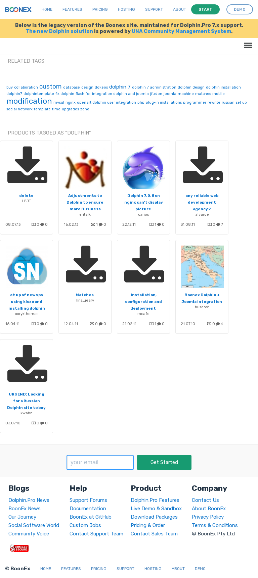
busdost (202, 307)
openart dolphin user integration (106, 102)
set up (241, 102)
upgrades (70, 109)
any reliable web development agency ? (201, 202)
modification (29, 101)
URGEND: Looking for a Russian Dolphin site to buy (26, 401)
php (140, 102)
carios (143, 214)
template (42, 109)
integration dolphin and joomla (120, 94)
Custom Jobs (85, 525)
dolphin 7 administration (154, 87)
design (87, 87)
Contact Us (205, 500)
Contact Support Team (96, 534)
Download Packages (154, 517)
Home (47, 9)
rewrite (214, 102)
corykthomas (26, 313)
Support (154, 9)
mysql (58, 102)
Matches (85, 295)
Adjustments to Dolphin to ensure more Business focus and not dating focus (85, 209)
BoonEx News (24, 509)
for (88, 94)
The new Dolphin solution (59, 31)
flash (80, 94)
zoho (84, 109)
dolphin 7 (120, 87)
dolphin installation (223, 87)
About (179, 9)
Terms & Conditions (215, 525)
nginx (71, 102)
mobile (218, 94)
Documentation (88, 509)
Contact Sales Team (154, 534)
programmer (194, 102)
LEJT (26, 201)
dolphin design (191, 87)
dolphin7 (14, 94)
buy (9, 87)
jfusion (156, 94)
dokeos (101, 87)
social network (19, 109)
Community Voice (28, 534)
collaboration (26, 87)
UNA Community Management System (181, 31)
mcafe (143, 313)
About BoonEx (209, 509)
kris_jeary (85, 300)
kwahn (26, 413)
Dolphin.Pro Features (155, 500)
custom (50, 86)
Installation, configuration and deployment (143, 302)
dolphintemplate (39, 94)
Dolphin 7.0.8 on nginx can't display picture (143, 202)
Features (72, 9)
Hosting (126, 9)
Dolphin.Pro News (28, 500)
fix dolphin (64, 94)
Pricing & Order (148, 525)
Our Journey (22, 517)
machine (186, 94)
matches (203, 94)
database (71, 87)
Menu (247, 42)
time (56, 109)
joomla (170, 94)
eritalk (85, 214)
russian (228, 102)
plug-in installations (164, 102)
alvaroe (202, 214)
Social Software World (33, 525)
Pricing (100, 9)
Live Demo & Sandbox (156, 509)
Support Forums (88, 500)
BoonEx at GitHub (91, 517)
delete (26, 195)
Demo (200, 568)
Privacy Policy (208, 517)
